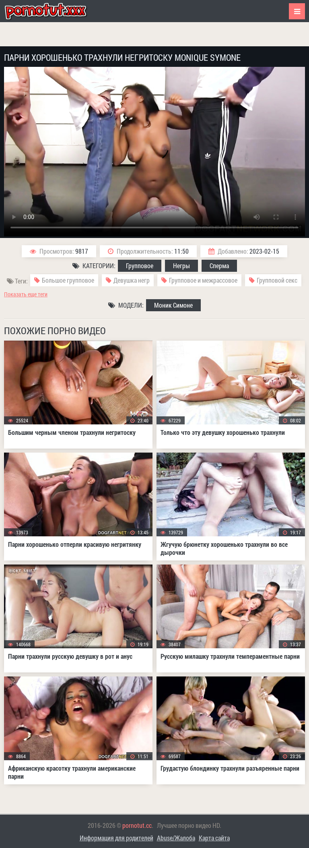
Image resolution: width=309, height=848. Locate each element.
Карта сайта (214, 838)
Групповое (139, 265)
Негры (181, 265)
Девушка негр (131, 280)
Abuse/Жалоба (176, 838)
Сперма (219, 265)
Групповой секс (277, 280)
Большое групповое (68, 280)
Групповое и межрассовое (203, 280)
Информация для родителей (116, 838)
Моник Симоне (173, 305)
